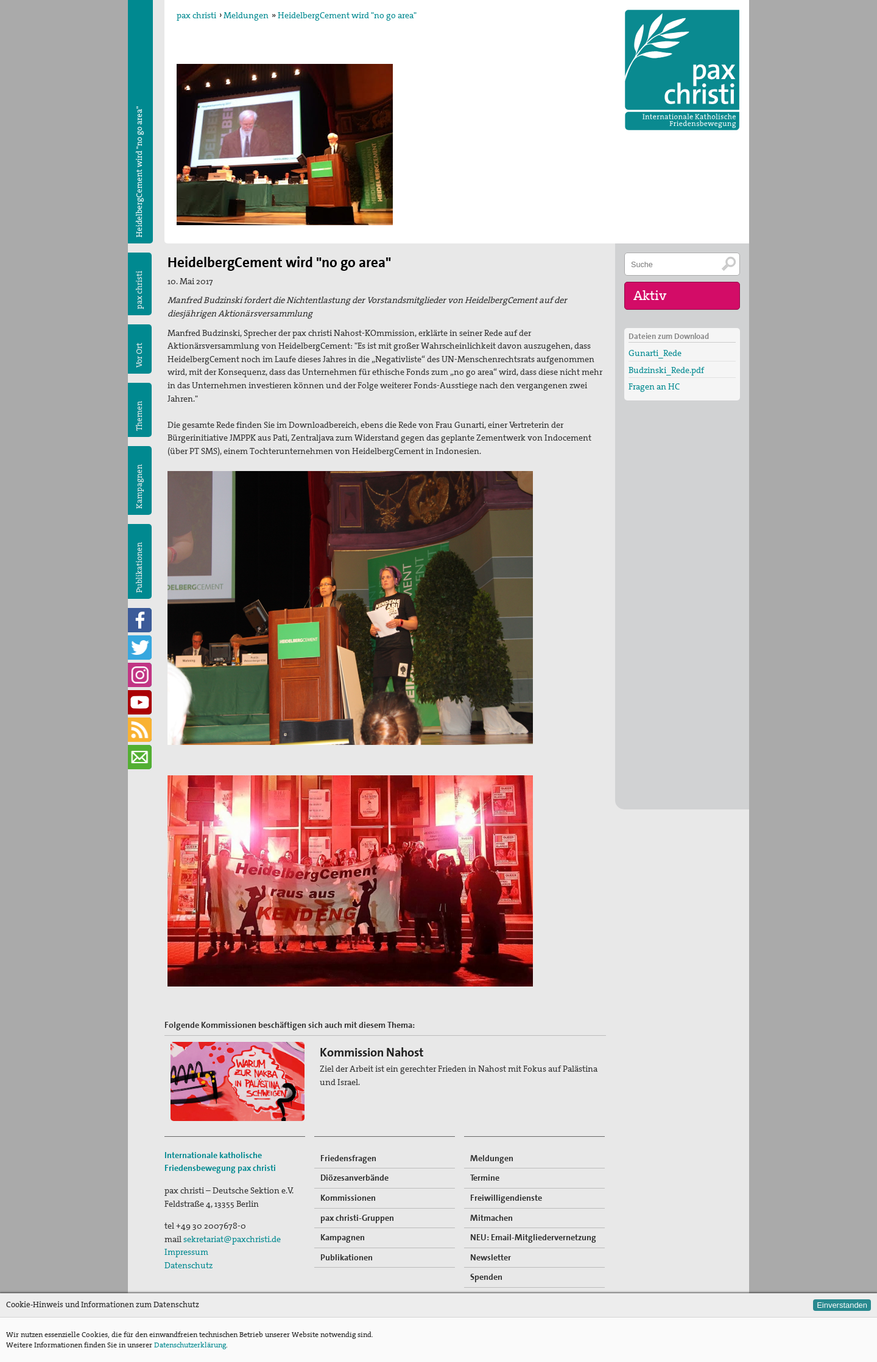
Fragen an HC (654, 386)
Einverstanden (842, 1305)
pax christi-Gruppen (357, 1217)
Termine (484, 1177)
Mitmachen (491, 1217)
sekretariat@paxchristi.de (232, 1239)
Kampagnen (139, 486)
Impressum (186, 1251)
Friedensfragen (348, 1158)
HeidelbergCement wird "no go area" (347, 15)
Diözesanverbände (354, 1177)
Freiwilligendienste (506, 1197)
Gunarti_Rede (655, 352)
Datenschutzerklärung (190, 1345)
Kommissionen (348, 1197)
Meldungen (246, 15)
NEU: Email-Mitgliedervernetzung (533, 1237)
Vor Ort (139, 355)
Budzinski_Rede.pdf (666, 370)
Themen (139, 416)
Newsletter (490, 1257)
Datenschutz (188, 1265)
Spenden (486, 1276)
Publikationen (139, 567)
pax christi (196, 15)
